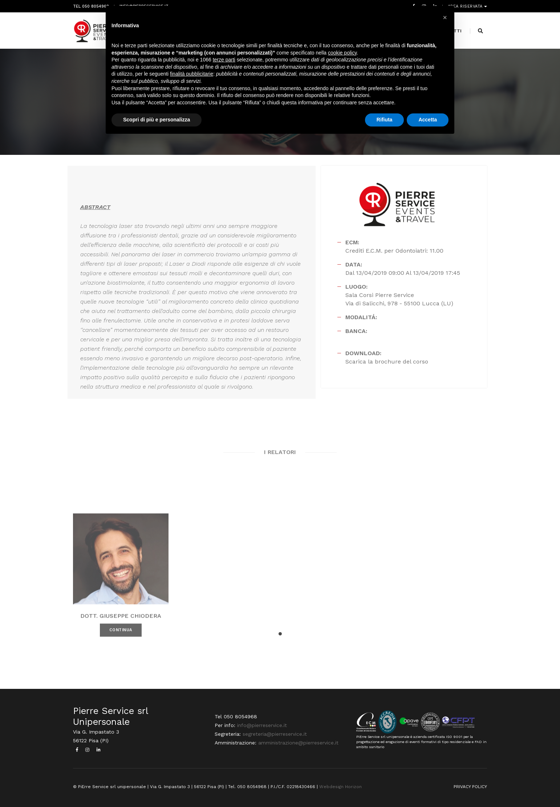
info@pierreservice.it (262, 725)
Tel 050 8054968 (91, 6)
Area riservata (466, 6)
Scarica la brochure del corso (386, 361)
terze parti (224, 60)
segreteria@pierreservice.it (275, 733)
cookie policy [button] (342, 53)
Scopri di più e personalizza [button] (156, 120)
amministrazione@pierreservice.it (298, 742)
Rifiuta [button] (385, 120)
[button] (280, 633)
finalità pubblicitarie (191, 74)
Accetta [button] (427, 120)
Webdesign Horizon (340, 786)
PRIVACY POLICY (470, 786)
